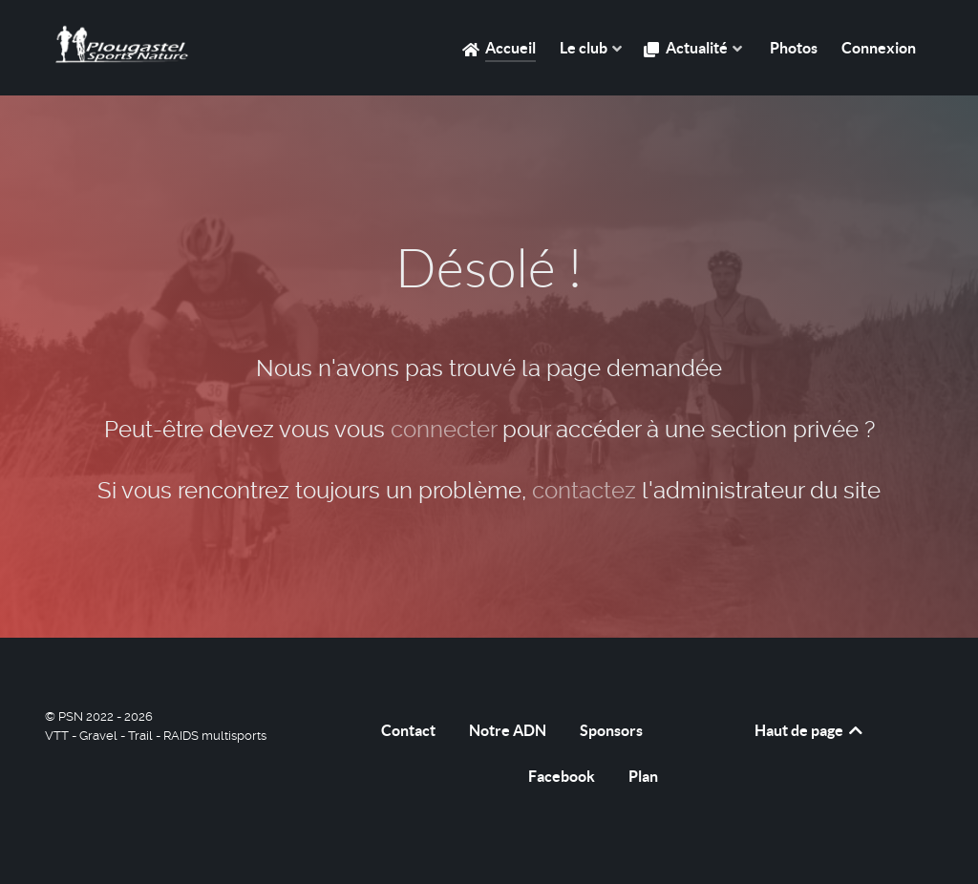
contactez (584, 490)
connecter (444, 429)
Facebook (561, 776)
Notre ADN (507, 730)
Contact (408, 730)
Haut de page (810, 730)
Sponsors (611, 730)
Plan (643, 776)
